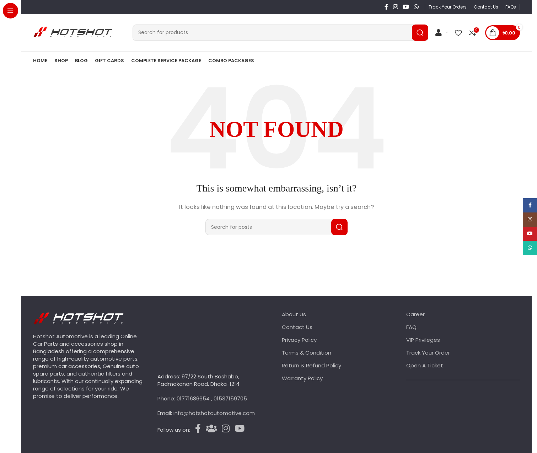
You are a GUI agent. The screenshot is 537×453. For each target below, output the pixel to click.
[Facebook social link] (386, 6)
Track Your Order (428, 353)
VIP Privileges (423, 340)
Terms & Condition (306, 353)
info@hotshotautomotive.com (214, 413)
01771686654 (194, 399)
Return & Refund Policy (311, 366)
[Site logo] (77, 32)
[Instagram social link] (395, 6)
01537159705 (230, 399)
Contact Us (297, 327)
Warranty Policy (302, 378)
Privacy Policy (299, 340)
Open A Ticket (424, 366)
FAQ (411, 327)
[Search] (280, 33)
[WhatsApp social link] (416, 6)
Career (415, 314)
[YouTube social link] (405, 6)
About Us (294, 314)
